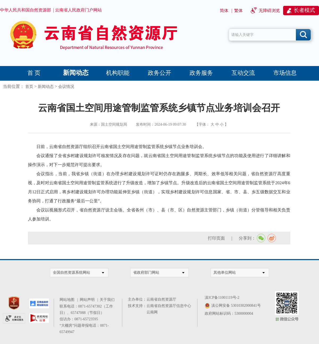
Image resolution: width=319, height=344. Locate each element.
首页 (29, 86)
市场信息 (285, 72)
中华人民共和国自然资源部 (25, 10)
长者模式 (304, 10)
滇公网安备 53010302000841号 (236, 306)
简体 (224, 10)
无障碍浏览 (269, 10)
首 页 (34, 72)
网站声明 (88, 300)
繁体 (238, 10)
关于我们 (107, 300)
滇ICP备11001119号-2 (222, 298)
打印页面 (216, 238)
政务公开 (159, 72)
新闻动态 (76, 72)
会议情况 (66, 86)
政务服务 (201, 72)
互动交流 (243, 72)
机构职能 (117, 72)
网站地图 (68, 300)
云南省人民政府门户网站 (78, 10)
